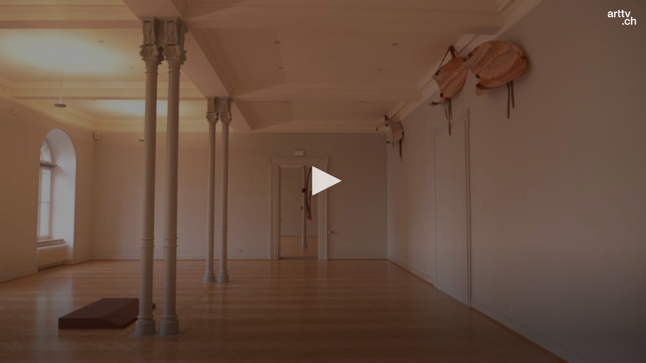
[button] (323, 181)
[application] (323, 181)
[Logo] (622, 17)
